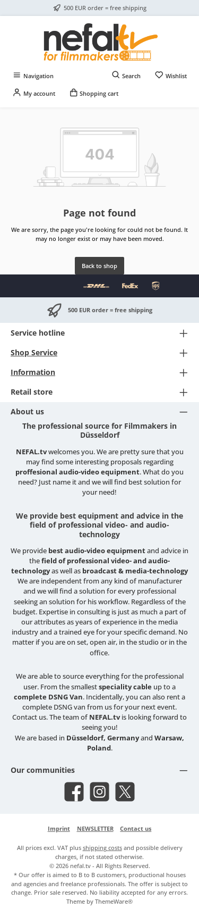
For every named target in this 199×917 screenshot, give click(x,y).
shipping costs (102, 848)
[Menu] (32, 76)
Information (33, 372)
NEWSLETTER (95, 828)
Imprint (59, 828)
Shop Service (34, 352)
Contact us (135, 828)
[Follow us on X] (125, 792)
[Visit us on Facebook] (74, 792)
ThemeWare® (114, 901)
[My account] (33, 93)
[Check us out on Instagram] (99, 792)
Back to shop (99, 266)
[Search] (126, 76)
